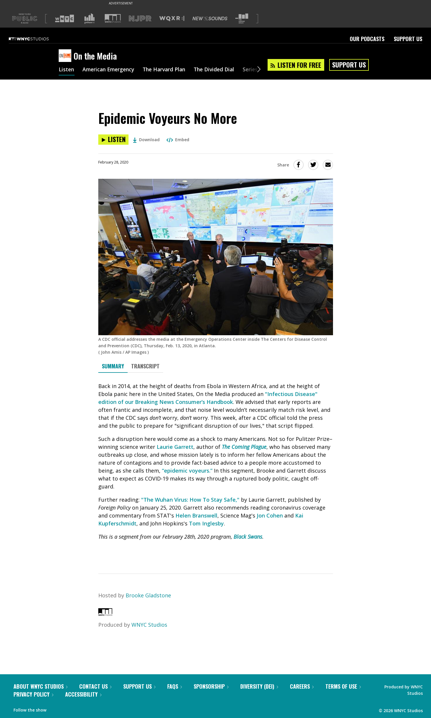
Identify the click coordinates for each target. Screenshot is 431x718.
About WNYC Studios (40, 686)
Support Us (408, 39)
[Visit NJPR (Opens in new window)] (140, 19)
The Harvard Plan (168, 70)
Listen (67, 70)
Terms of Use (343, 686)
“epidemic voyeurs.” (187, 470)
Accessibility (83, 694)
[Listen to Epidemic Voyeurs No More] (113, 139)
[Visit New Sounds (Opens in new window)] (209, 18)
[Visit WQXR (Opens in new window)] (171, 18)
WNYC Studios (149, 624)
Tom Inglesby (206, 523)
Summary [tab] (113, 366)
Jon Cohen (270, 515)
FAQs (174, 686)
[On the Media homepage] (66, 56)
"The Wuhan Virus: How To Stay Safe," (190, 499)
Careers (302, 686)
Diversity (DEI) (259, 686)
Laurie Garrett (175, 446)
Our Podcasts (367, 39)
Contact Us (95, 686)
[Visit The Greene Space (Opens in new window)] (241, 19)
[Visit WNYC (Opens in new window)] (64, 18)
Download (146, 139)
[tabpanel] (215, 468)
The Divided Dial (221, 70)
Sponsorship (211, 686)
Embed (177, 139)
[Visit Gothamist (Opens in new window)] (89, 18)
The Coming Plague (244, 446)
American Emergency (110, 70)
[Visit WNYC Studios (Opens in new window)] (113, 18)
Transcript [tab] (145, 366)
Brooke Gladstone (148, 595)
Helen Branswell (196, 515)
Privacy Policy (33, 694)
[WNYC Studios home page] (36, 38)
